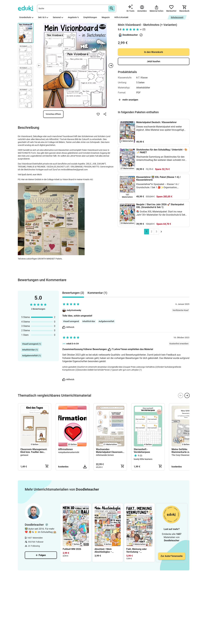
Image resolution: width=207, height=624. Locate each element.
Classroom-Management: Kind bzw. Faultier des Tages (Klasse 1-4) (33, 450)
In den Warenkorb (153, 52)
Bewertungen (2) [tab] (73, 293)
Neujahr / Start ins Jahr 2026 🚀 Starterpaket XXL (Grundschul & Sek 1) (160, 206)
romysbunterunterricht (68, 452)
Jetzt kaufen (153, 61)
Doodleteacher (130, 35)
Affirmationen (65, 449)
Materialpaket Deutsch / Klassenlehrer (156, 122)
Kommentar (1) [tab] (97, 293)
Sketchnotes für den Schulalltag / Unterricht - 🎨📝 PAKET (161, 151)
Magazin (106, 17)
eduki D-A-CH (72, 343)
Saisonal (58, 17)
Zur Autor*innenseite (172, 556)
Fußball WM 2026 (72, 549)
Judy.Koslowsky (73, 310)
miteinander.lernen (105, 455)
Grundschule (26, 17)
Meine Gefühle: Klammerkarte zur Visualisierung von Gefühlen (181, 450)
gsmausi (24, 455)
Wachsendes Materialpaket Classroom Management (109, 450)
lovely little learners (143, 459)
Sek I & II (43, 17)
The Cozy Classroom (181, 455)
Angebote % (73, 17)
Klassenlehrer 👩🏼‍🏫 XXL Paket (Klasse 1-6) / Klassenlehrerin (158, 178)
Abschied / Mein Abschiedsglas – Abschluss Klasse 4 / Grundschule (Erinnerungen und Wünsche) (105, 550)
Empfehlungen (90, 17)
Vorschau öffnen (53, 114)
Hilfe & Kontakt (121, 17)
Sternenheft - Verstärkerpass (142, 450)
